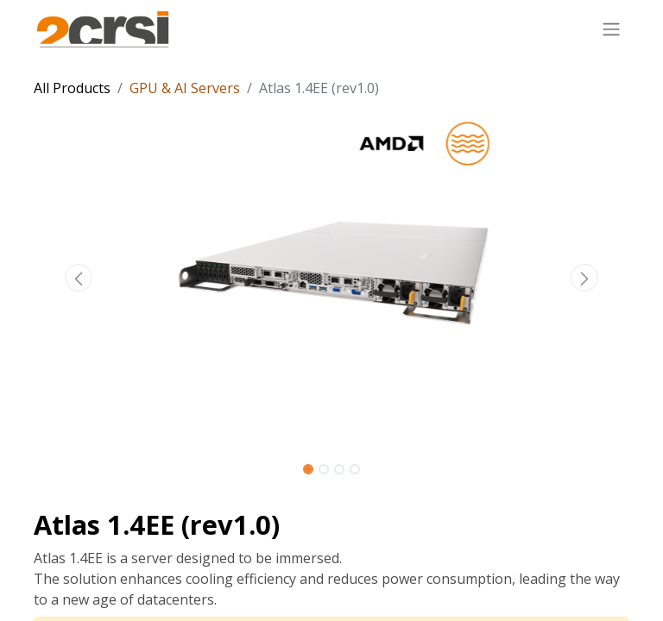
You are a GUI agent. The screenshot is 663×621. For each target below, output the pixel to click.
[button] (78, 278)
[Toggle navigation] (611, 28)
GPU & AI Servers (184, 87)
